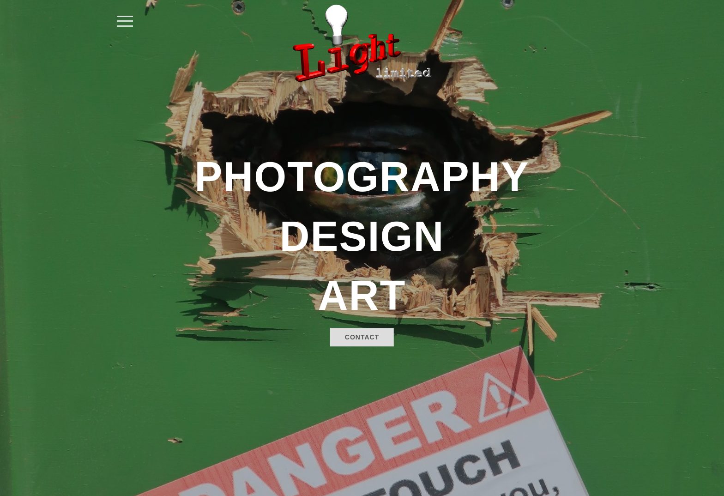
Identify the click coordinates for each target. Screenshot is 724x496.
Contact (362, 337)
